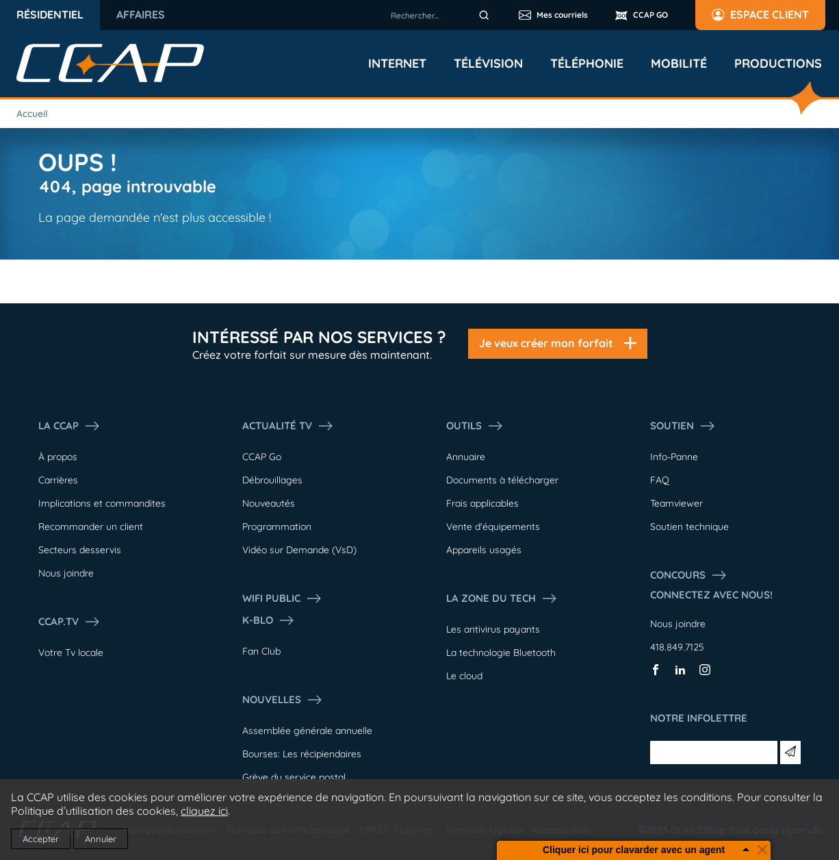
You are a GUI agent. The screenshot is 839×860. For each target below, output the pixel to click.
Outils (475, 426)
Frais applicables (482, 503)
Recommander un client (90, 526)
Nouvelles (282, 700)
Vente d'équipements (493, 526)
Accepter (41, 838)
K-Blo (268, 620)
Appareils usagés (483, 550)
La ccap (69, 426)
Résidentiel (49, 14)
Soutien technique (689, 526)
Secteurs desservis (79, 550)
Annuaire (465, 457)
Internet (397, 63)
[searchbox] (442, 15)
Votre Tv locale (70, 652)
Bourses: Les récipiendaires (301, 754)
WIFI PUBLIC (282, 598)
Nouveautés (268, 503)
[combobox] (442, 15)
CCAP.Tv (69, 622)
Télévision (488, 63)
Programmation (276, 526)
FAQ (659, 480)
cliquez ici (204, 811)
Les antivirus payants (493, 629)
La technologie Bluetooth (501, 652)
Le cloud (464, 676)
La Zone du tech (502, 598)
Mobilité (679, 63)
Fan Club (261, 651)
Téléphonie (586, 63)
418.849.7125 (677, 647)
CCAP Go (261, 457)
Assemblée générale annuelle (307, 730)
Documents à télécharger (502, 480)
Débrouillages (272, 480)
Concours (688, 575)
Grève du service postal (294, 777)
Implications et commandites (102, 503)
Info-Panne (674, 457)
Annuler (100, 838)
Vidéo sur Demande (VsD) (299, 550)
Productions (778, 63)
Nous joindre (66, 573)
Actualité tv (288, 426)
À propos (57, 457)
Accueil (32, 114)
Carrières (58, 480)
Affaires (140, 14)
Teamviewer (676, 503)
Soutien (683, 426)
